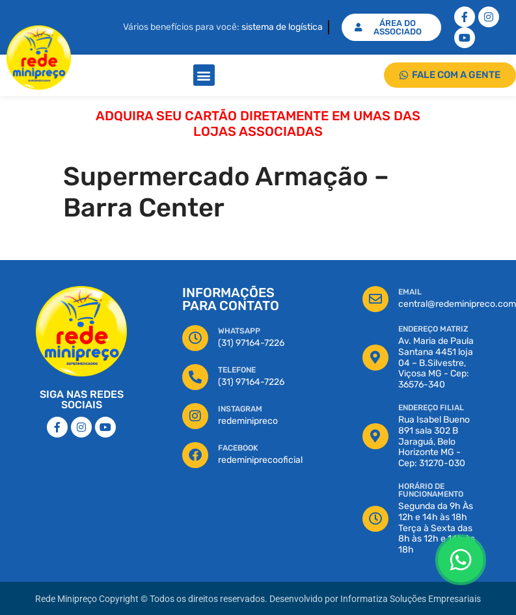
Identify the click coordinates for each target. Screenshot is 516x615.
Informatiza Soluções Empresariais (410, 599)
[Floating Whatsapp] (460, 559)
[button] (204, 75)
